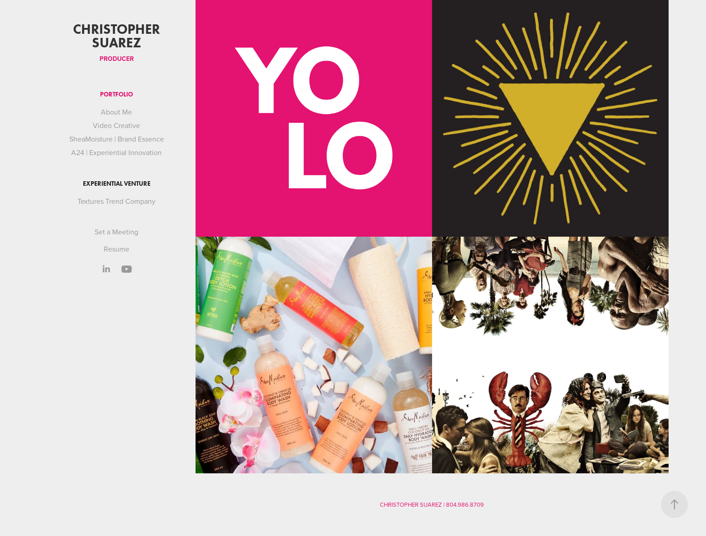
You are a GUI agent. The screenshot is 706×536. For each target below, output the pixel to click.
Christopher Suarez (118, 36)
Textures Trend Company (116, 201)
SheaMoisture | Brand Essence (116, 139)
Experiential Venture (116, 184)
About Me (116, 112)
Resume (116, 249)
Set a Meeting (116, 232)
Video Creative (116, 125)
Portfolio (116, 94)
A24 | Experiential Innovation (116, 152)
